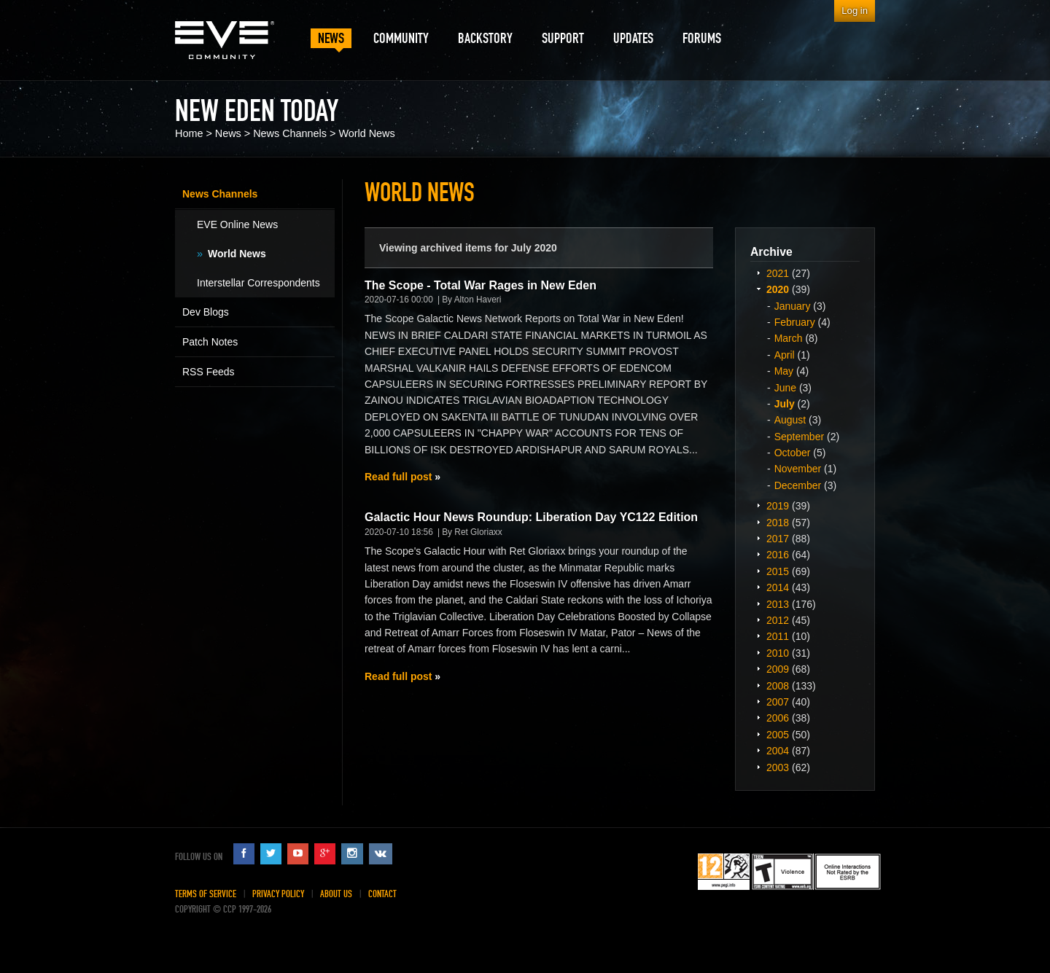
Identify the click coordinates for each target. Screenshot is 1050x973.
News (228, 133)
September (799, 436)
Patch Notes (210, 342)
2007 (777, 702)
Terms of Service (205, 894)
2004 (777, 751)
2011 (777, 636)
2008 (777, 686)
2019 (777, 506)
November (798, 468)
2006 (777, 718)
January (792, 306)
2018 (777, 522)
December (798, 485)
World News (366, 133)
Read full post (398, 476)
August (790, 420)
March (788, 338)
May (783, 371)
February (794, 322)
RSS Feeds (208, 372)
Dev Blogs (205, 312)
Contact (382, 894)
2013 (777, 604)
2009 (777, 669)
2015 (777, 571)
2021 (777, 273)
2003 (777, 767)
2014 (777, 587)
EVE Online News (237, 224)
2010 (777, 653)
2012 (777, 620)
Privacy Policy (278, 894)
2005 (777, 735)
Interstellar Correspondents (258, 283)
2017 (777, 538)
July (784, 404)
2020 (777, 289)
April (784, 355)
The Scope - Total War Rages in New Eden (480, 285)
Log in (854, 10)
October (792, 452)
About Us (336, 894)
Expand (758, 272)
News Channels (290, 133)
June (785, 388)
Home (189, 133)
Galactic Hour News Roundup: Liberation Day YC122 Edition (531, 517)
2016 (777, 554)
